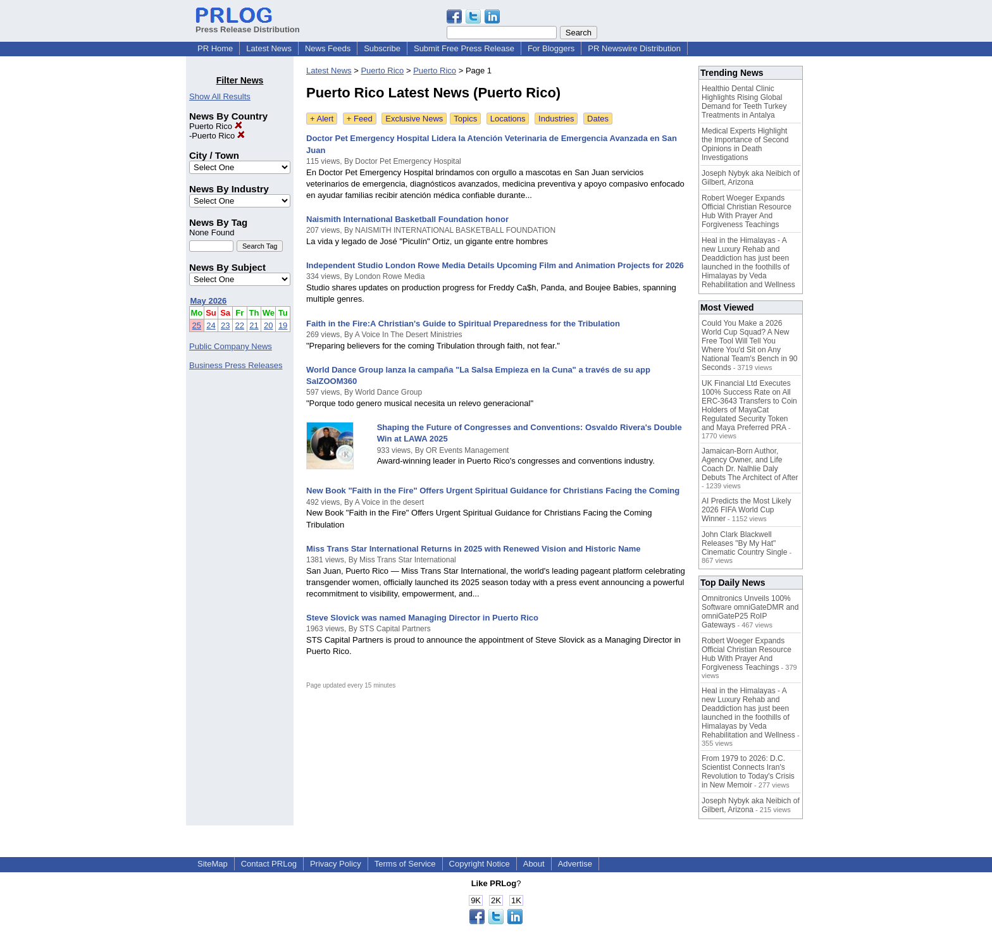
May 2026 (208, 301)
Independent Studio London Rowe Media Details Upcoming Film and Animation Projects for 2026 (495, 265)
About (534, 863)
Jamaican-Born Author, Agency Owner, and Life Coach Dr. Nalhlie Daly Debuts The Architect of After (750, 464)
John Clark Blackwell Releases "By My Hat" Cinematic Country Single (744, 543)
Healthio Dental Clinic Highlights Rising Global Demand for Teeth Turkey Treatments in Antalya (744, 102)
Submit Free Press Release (464, 48)
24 (210, 325)
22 (239, 325)
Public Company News (230, 346)
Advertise (575, 863)
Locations (508, 118)
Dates (598, 118)
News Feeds (327, 48)
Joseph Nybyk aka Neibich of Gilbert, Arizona (751, 178)
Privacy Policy (335, 863)
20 (268, 325)
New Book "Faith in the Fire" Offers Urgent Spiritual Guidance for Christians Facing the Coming (492, 490)
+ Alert (321, 118)
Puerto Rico (215, 126)
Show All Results (220, 96)
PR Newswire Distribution (634, 48)
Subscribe (382, 48)
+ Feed (360, 118)
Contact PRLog (269, 863)
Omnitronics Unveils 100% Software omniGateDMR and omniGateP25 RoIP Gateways (750, 611)
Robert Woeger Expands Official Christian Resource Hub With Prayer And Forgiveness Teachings (746, 211)
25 (196, 325)
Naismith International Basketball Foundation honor (407, 219)
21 (253, 325)
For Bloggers (551, 48)
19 (282, 325)
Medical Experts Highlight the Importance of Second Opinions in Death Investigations (745, 144)
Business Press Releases (235, 365)
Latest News (269, 48)
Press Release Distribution (247, 24)
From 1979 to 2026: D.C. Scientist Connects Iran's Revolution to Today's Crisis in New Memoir (748, 771)
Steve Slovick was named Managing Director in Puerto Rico (422, 617)
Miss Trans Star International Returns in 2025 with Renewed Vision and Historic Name (473, 548)
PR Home (215, 48)
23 (225, 325)
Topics (465, 118)
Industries (556, 118)
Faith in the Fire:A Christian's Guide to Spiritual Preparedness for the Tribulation (463, 323)
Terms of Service (405, 863)
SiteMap (212, 863)
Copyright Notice (479, 863)
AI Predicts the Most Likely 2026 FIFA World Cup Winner (746, 510)
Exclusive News (414, 118)
